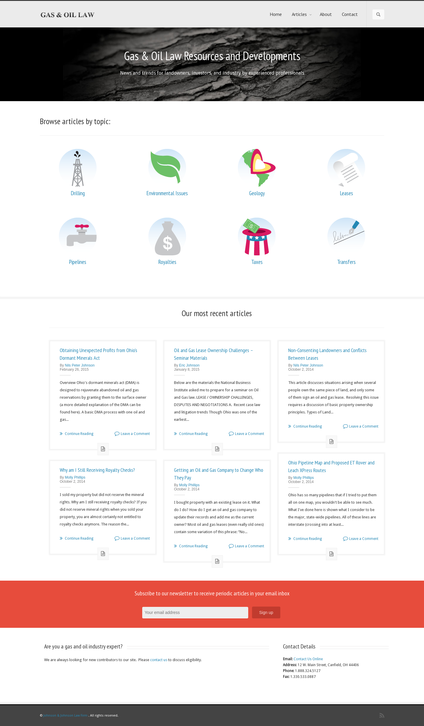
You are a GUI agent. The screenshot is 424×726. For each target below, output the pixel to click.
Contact (350, 14)
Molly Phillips (303, 478)
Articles (302, 14)
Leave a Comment (132, 434)
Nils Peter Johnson (80, 365)
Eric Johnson (189, 365)
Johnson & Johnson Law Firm (65, 715)
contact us (158, 660)
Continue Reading (76, 434)
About (326, 14)
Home (276, 14)
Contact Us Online (308, 659)
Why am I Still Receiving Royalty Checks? (97, 470)
